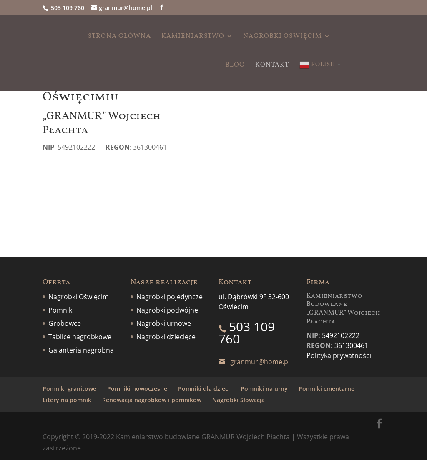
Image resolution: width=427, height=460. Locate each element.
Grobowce (64, 323)
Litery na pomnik (67, 400)
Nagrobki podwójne (167, 310)
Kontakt (272, 66)
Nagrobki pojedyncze (169, 296)
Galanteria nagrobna (81, 350)
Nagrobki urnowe (163, 323)
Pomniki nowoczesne (137, 388)
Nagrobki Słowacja (238, 400)
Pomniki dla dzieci (204, 388)
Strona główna (119, 37)
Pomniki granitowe (69, 388)
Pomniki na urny (264, 388)
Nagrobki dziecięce (166, 336)
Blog (235, 66)
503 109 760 (67, 8)
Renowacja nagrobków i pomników (151, 400)
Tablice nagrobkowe (79, 336)
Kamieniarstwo (192, 37)
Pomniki (61, 310)
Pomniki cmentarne (326, 388)
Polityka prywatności (338, 355)
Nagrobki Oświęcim (282, 37)
